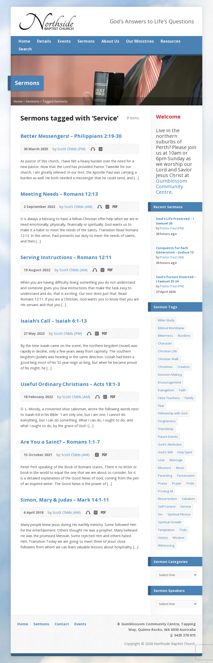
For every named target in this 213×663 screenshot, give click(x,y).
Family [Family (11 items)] (189, 398)
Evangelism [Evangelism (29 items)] (166, 390)
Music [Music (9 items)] (180, 468)
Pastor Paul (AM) (172, 257)
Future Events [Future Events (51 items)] (168, 436)
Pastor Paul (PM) (172, 228)
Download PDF (114, 206)
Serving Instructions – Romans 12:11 (66, 257)
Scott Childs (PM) (72, 149)
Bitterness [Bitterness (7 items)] (165, 335)
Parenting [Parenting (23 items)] (165, 475)
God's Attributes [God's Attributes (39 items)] (170, 444)
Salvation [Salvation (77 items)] (188, 498)
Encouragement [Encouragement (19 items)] (169, 382)
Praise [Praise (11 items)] (162, 483)
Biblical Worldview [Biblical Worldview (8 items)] (171, 328)
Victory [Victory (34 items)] (163, 537)
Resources (170, 41)
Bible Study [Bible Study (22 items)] (166, 320)
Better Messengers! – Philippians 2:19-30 (71, 135)
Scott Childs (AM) (78, 206)
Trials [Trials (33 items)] (183, 530)
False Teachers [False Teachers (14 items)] (169, 398)
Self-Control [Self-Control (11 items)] (166, 506)
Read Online (100, 149)
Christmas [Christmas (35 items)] (165, 366)
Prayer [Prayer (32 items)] (177, 483)
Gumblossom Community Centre (171, 186)
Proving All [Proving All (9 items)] (165, 491)
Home (24, 41)
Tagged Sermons (55, 101)
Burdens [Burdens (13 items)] (184, 335)
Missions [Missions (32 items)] (164, 468)
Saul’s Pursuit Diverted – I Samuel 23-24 (176, 279)
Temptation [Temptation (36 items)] (166, 530)
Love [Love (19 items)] (161, 460)
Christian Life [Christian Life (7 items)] (167, 351)
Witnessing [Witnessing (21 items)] (166, 545)
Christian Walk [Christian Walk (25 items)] (168, 359)
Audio (93, 149)
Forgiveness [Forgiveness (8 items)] (167, 421)
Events (64, 41)
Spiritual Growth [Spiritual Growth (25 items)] (170, 522)
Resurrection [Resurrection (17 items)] (167, 498)
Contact (62, 624)
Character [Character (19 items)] (165, 343)
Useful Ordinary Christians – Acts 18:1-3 (70, 384)
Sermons (86, 41)
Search (25, 49)
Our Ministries (140, 41)
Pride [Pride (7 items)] (190, 483)
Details (44, 41)
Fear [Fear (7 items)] (161, 405)
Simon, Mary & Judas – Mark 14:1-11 (64, 499)
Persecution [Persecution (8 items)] (186, 475)
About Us (110, 41)
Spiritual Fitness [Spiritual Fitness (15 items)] (179, 514)
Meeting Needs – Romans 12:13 (59, 193)
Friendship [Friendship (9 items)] (166, 429)
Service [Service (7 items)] (185, 506)
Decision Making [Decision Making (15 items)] (170, 374)
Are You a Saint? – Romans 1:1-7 (60, 441)
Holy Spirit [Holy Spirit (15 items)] (184, 452)
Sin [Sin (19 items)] (160, 514)
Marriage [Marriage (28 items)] (176, 460)
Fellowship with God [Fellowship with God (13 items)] (172, 413)
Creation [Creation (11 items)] (183, 366)
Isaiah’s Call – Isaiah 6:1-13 (53, 320)
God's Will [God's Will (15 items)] (165, 452)
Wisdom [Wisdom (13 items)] (178, 537)
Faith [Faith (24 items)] (182, 390)
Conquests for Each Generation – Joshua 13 (175, 250)
